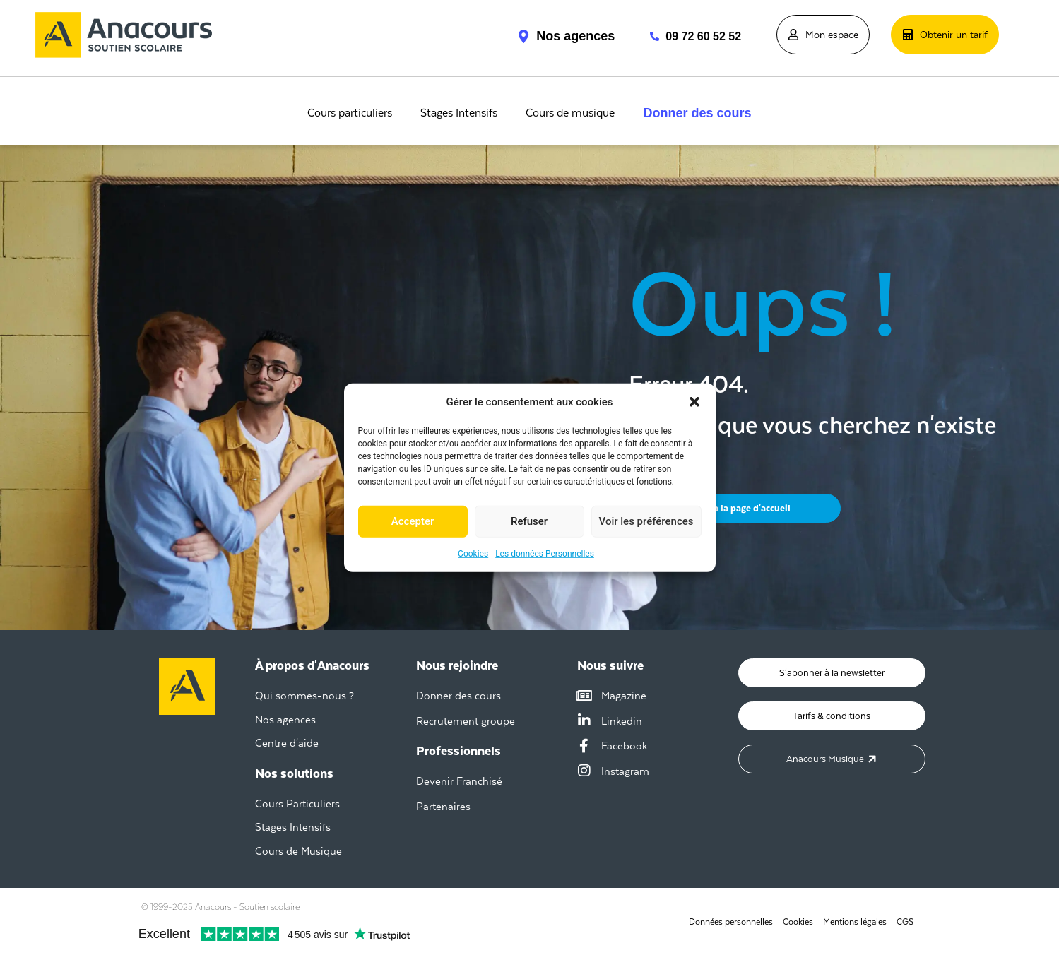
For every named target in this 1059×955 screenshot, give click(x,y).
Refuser (529, 521)
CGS (905, 922)
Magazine (623, 695)
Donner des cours (697, 113)
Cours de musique (570, 113)
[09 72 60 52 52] (647, 36)
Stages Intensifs (458, 113)
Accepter (412, 521)
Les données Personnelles (544, 553)
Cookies (473, 553)
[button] (694, 402)
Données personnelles (731, 922)
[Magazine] (584, 696)
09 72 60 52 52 (703, 36)
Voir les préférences (646, 521)
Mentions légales (855, 922)
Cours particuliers (349, 113)
